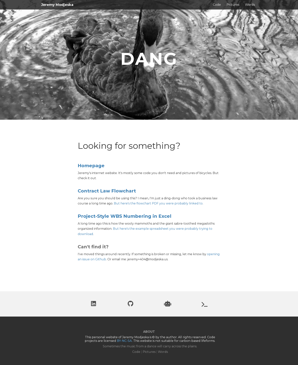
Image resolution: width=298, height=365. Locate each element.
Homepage (91, 165)
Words (250, 4)
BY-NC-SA (124, 341)
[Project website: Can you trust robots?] (167, 304)
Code (217, 4)
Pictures (233, 4)
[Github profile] (130, 304)
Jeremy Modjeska (57, 5)
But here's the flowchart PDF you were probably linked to (158, 203)
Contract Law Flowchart (107, 191)
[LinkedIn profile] (93, 304)
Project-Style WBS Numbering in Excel (124, 216)
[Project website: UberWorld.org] (205, 305)
